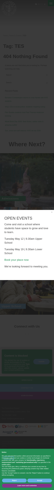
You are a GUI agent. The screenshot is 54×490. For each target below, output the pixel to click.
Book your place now (18, 257)
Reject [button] (14, 480)
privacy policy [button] (8, 458)
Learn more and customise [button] (27, 485)
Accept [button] (39, 480)
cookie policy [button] (6, 464)
